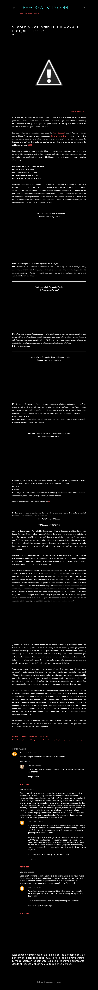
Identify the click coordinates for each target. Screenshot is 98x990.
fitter (56, 740)
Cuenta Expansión (58, 136)
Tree (29, 765)
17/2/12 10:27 (37, 887)
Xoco (29, 821)
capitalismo (37, 740)
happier (61, 740)
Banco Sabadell (59, 133)
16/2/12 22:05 (29, 789)
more (67, 740)
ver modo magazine (32, 13)
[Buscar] (84, 7)
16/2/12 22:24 (29, 872)
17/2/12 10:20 (37, 821)
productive (73, 740)
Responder (24, 784)
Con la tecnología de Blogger (49, 982)
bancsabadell (27, 740)
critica (43, 740)
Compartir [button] (16, 736)
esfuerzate (50, 740)
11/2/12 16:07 (37, 765)
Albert (22, 753)
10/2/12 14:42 (30, 753)
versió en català (77, 111)
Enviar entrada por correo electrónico (34, 736)
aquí (49, 501)
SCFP (30, 145)
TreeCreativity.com (44, 7)
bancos (19, 740)
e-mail (22, 13)
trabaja (80, 740)
